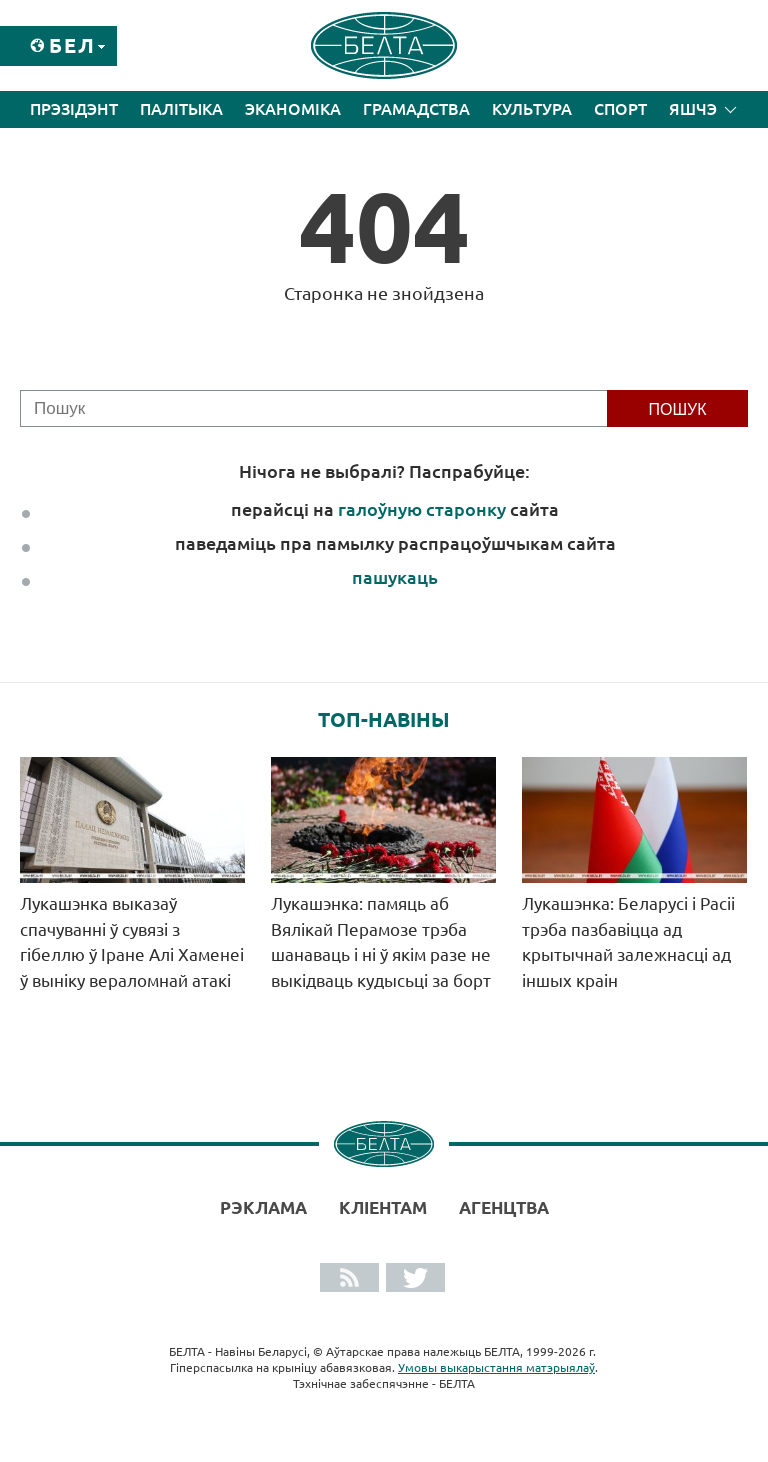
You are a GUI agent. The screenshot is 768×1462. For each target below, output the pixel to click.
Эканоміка (293, 109)
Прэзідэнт (74, 109)
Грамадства (416, 109)
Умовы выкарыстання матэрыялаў (496, 1367)
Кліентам (383, 1207)
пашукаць (395, 577)
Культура (532, 109)
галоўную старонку (422, 509)
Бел (72, 45)
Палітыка (181, 109)
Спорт (620, 109)
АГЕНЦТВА (504, 1207)
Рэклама (263, 1207)
